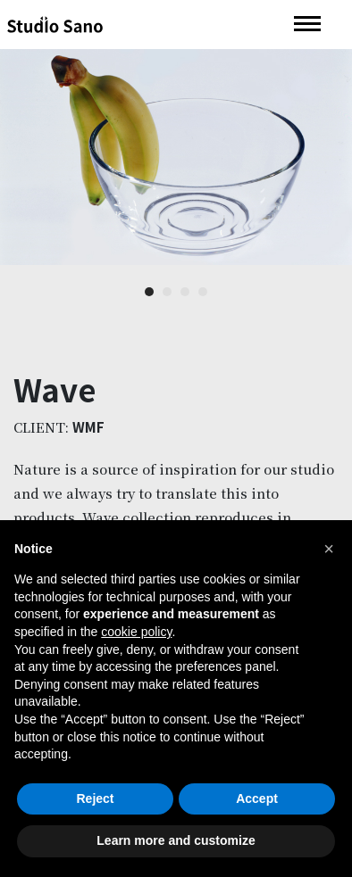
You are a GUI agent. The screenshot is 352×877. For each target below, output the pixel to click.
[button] (328, 548)
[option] (176, 157)
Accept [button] (257, 798)
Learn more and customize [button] (175, 840)
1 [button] (149, 293)
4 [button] (202, 293)
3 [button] (185, 293)
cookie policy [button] (136, 632)
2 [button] (167, 293)
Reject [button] (94, 798)
